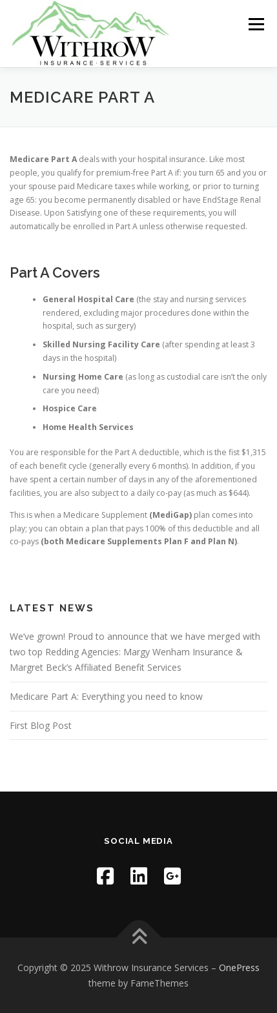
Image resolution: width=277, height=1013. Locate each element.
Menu (255, 24)
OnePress (239, 967)
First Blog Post (41, 725)
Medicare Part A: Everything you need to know (106, 696)
